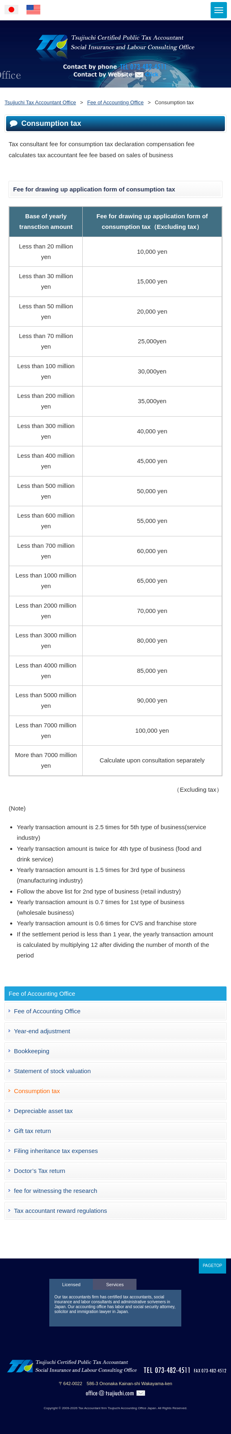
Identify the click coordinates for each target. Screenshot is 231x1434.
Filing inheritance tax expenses (56, 1150)
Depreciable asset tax (43, 1110)
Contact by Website (115, 85)
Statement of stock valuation (52, 1070)
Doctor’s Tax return (39, 1170)
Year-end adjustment (42, 1031)
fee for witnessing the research (55, 1190)
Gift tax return (32, 1130)
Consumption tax (37, 1090)
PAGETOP (212, 1265)
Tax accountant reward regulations (60, 1210)
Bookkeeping (31, 1051)
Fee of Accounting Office (47, 1011)
